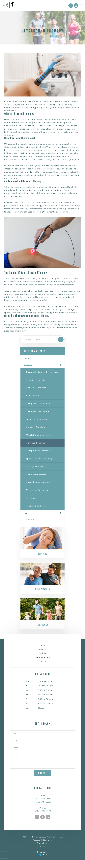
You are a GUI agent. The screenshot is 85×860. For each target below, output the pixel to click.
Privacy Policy (42, 843)
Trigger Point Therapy (36, 506)
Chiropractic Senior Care (37, 411)
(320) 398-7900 (42, 811)
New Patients (42, 589)
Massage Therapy (34, 466)
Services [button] (42, 653)
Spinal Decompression (37, 419)
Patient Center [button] (42, 657)
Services (42, 553)
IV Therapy (31, 498)
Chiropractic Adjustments (38, 451)
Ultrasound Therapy (35, 443)
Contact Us (42, 625)
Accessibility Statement (42, 840)
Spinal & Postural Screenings (39, 459)
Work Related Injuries (36, 388)
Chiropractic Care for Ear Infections (42, 372)
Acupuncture (32, 396)
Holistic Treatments (35, 380)
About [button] (42, 649)
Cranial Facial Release (36, 474)
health (27, 513)
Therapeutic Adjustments (38, 490)
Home (42, 645)
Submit (42, 773)
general (27, 358)
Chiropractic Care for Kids (38, 403)
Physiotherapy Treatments (38, 482)
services (28, 365)
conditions (29, 519)
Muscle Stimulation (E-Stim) (39, 435)
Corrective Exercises (35, 427)
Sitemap (42, 846)
